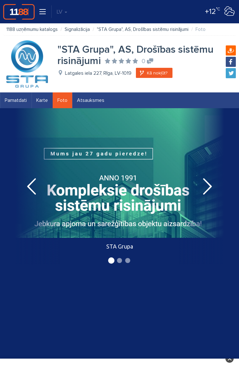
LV (61, 11)
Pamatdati (16, 100)
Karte (42, 100)
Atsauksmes (90, 100)
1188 (19, 11)
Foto (62, 100)
